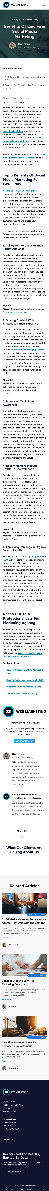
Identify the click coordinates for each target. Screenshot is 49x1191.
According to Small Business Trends (20, 191)
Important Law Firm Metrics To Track (24, 687)
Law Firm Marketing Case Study (21, 693)
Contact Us (8, 1139)
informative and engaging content (27, 349)
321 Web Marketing (30, 1185)
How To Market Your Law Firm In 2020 (25, 680)
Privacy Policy (26, 1189)
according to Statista (13, 131)
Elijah (14, 762)
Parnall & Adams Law (16, 312)
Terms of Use (39, 1189)
